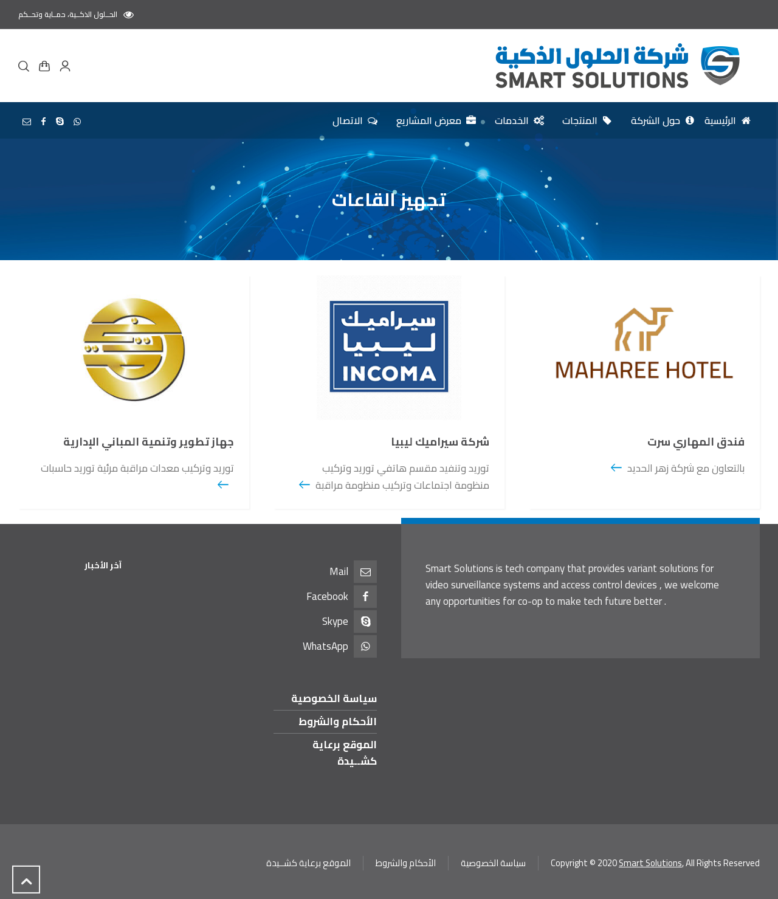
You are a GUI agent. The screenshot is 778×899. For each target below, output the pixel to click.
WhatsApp (325, 646)
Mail (338, 571)
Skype (335, 621)
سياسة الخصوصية (334, 698)
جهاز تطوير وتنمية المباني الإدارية (148, 442)
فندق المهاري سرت (696, 442)
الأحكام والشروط (337, 721)
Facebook (327, 596)
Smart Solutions (650, 863)
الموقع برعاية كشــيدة (344, 753)
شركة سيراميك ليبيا (440, 442)
